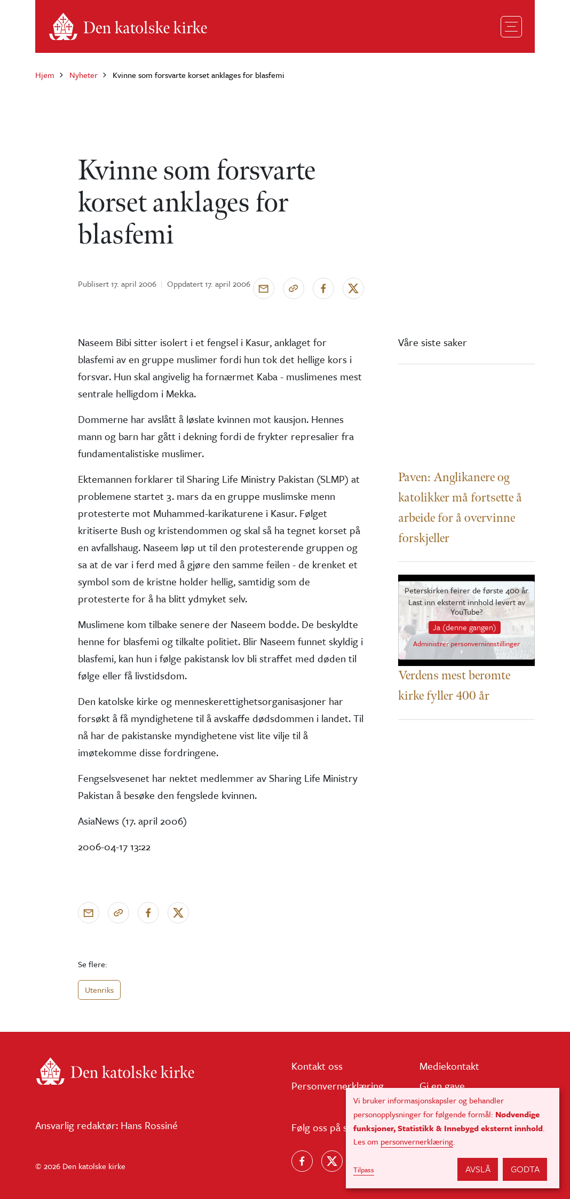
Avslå (477, 1169)
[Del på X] (353, 288)
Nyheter (83, 75)
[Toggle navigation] (511, 26)
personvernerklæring (417, 1141)
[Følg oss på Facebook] (302, 1161)
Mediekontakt (449, 1066)
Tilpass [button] (363, 1169)
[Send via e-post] (263, 288)
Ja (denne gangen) (464, 627)
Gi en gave (442, 1085)
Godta (525, 1169)
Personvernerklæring (337, 1085)
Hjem (44, 75)
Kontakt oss (317, 1066)
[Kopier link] (293, 288)
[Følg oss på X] (332, 1161)
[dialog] (452, 1138)
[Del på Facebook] (323, 288)
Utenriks (99, 990)
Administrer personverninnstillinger (466, 644)
